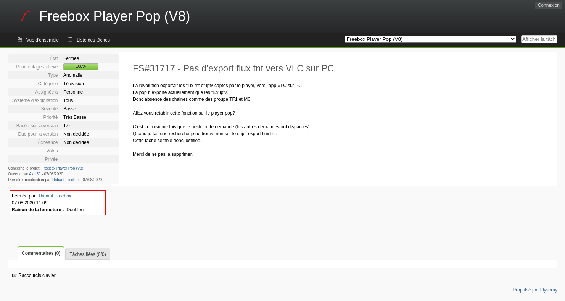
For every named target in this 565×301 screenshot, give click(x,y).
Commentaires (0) (41, 253)
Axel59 (35, 174)
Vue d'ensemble (42, 40)
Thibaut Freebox (65, 180)
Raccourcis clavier (34, 275)
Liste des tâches (93, 40)
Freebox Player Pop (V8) (62, 168)
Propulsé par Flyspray (535, 290)
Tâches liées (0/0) (87, 254)
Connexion (549, 5)
